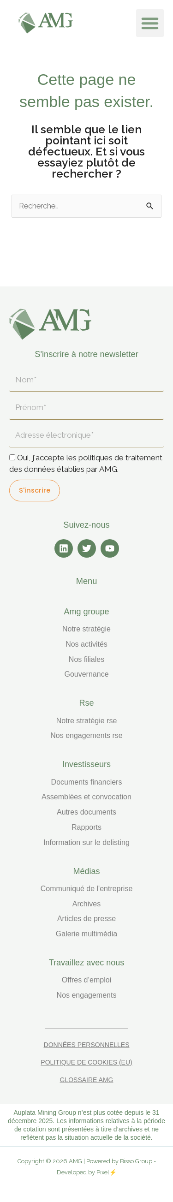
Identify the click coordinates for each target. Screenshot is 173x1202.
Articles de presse (86, 918)
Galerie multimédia (86, 934)
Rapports (86, 827)
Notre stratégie (86, 629)
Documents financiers (86, 782)
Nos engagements (87, 995)
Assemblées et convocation (86, 797)
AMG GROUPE (86, 611)
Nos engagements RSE (86, 735)
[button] (150, 23)
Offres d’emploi (86, 980)
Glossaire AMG (86, 1079)
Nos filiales (86, 659)
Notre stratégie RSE (86, 721)
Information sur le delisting (86, 842)
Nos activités (86, 644)
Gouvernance (86, 674)
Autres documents (86, 812)
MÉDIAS (86, 871)
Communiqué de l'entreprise (87, 889)
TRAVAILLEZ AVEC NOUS (86, 962)
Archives (86, 904)
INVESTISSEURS (86, 764)
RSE (86, 703)
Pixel (102, 1172)
